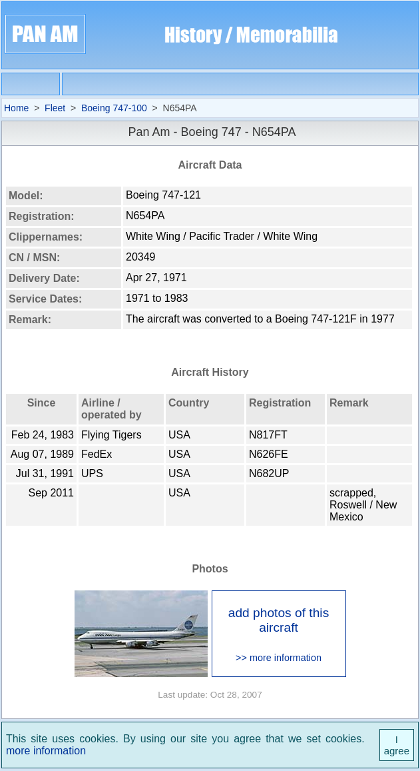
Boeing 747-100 (114, 108)
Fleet (55, 108)
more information (46, 750)
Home (16, 108)
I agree (396, 745)
